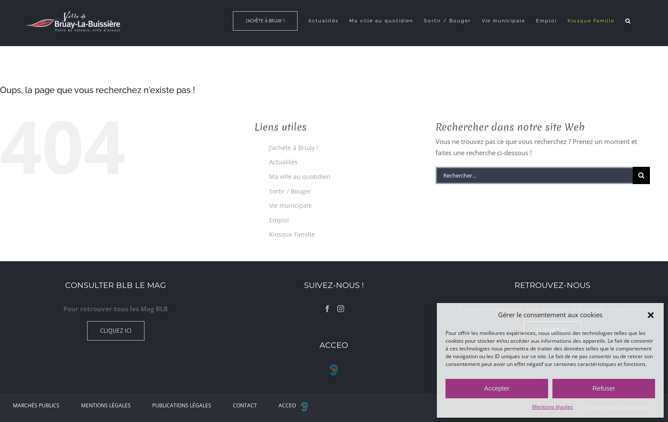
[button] (650, 315)
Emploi (279, 220)
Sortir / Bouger (290, 191)
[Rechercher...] (534, 175)
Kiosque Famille (292, 234)
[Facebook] (327, 308)
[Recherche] (641, 175)
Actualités (283, 162)
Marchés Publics (36, 405)
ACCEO (296, 405)
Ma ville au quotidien (299, 176)
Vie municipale (290, 205)
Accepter (496, 388)
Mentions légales (552, 406)
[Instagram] (340, 308)
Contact (245, 405)
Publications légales (181, 405)
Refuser (604, 388)
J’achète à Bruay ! (293, 148)
